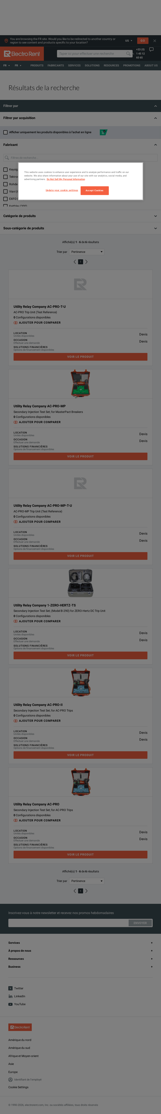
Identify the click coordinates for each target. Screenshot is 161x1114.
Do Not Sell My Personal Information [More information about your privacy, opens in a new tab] (66, 179)
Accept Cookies (95, 190)
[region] (80, 181)
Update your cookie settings (62, 190)
